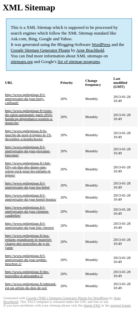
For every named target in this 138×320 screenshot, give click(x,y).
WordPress (101, 44)
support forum (120, 305)
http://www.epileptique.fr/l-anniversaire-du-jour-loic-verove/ (29, 225)
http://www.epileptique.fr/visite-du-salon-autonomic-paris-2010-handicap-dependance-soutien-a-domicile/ (29, 117)
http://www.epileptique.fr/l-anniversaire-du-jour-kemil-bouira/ (30, 197)
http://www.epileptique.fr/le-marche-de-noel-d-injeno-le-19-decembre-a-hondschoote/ (28, 135)
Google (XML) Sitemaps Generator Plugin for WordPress (67, 298)
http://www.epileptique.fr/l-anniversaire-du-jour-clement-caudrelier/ (27, 211)
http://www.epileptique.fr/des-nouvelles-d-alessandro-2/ (27, 274)
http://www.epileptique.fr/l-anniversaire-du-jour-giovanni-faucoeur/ (27, 151)
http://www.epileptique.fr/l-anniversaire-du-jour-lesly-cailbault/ (25, 99)
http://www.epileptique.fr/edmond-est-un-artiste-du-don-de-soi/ (30, 286)
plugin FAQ (91, 305)
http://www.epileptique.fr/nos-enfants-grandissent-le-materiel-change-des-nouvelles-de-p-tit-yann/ (28, 241)
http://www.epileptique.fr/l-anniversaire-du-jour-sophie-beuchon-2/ (26, 260)
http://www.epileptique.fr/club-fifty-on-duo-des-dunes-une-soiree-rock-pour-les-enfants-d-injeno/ (28, 169)
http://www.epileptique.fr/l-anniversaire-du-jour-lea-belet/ (27, 185)
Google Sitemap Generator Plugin (40, 50)
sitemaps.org (22, 61)
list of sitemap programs (79, 61)
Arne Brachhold (90, 50)
